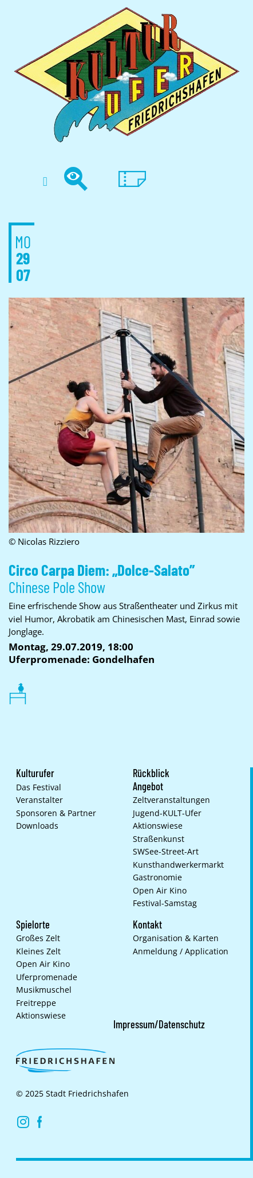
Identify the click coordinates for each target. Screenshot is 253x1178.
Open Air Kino (160, 891)
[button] (44, 181)
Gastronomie (157, 877)
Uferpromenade (46, 977)
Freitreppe (36, 1003)
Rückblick (151, 773)
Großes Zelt (38, 938)
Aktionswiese (158, 826)
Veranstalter (39, 800)
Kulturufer (35, 773)
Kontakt (147, 924)
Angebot (148, 786)
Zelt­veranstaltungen (171, 800)
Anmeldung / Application (180, 951)
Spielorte (33, 924)
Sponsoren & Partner (56, 813)
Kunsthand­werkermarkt (178, 865)
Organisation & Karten (176, 938)
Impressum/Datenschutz (159, 1024)
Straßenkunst (158, 839)
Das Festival (38, 787)
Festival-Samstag (165, 903)
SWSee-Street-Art (166, 852)
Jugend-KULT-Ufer (167, 813)
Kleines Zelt (38, 951)
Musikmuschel (44, 990)
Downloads (37, 826)
